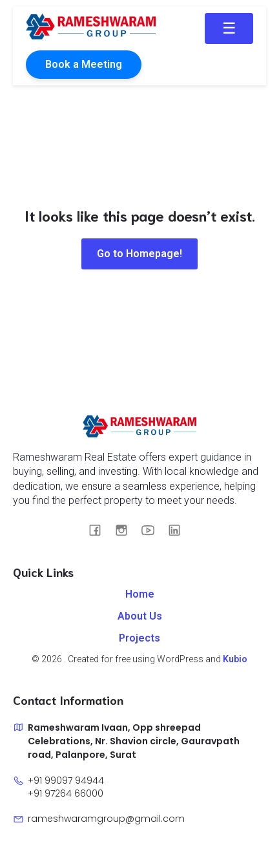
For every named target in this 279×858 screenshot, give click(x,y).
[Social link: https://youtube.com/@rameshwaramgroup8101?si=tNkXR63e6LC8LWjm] (153, 529)
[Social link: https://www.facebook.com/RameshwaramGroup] (100, 529)
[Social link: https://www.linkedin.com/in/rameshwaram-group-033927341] (179, 529)
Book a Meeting (83, 64)
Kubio (235, 659)
